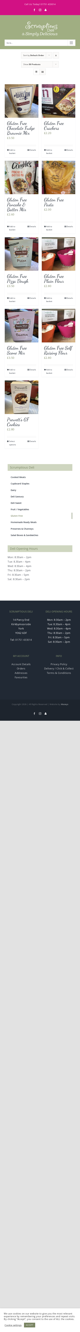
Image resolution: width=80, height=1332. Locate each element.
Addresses (21, 673)
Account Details (21, 664)
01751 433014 (48, 4)
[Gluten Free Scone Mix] (21, 325)
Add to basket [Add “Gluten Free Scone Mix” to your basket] (12, 371)
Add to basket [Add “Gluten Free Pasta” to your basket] (49, 228)
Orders (21, 668)
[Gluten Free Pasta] (58, 177)
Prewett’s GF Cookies (18, 422)
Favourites (21, 677)
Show (31, 64)
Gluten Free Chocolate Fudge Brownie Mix (21, 128)
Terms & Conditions (59, 673)
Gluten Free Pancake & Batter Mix (17, 204)
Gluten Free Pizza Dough (17, 278)
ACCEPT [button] (29, 1325)
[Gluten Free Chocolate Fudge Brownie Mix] (21, 101)
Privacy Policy (59, 664)
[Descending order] (56, 55)
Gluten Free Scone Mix (17, 350)
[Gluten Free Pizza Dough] (21, 254)
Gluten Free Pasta (54, 202)
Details (33, 150)
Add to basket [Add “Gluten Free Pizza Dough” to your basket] (12, 300)
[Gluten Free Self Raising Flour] (58, 325)
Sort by (33, 55)
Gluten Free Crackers (54, 125)
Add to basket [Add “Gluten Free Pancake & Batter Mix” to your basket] (12, 228)
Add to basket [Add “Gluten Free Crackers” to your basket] (49, 152)
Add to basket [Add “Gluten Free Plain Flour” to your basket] (49, 300)
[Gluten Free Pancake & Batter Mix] (21, 177)
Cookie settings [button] (13, 1325)
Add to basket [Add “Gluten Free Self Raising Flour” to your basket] (49, 371)
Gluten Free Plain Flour (54, 278)
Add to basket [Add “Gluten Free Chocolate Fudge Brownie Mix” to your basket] (12, 152)
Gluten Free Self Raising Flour (58, 350)
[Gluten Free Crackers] (58, 101)
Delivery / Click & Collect (59, 668)
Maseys (64, 704)
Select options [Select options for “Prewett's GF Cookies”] (12, 443)
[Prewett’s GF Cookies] (21, 397)
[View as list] (43, 72)
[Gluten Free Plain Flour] (58, 254)
